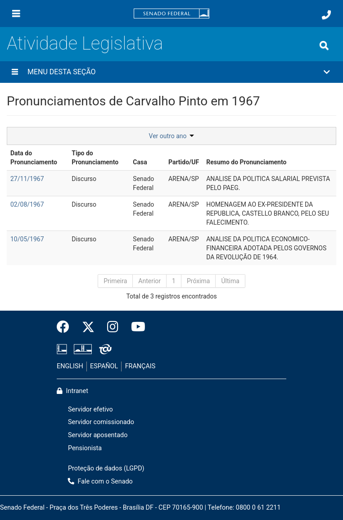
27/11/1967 (27, 178)
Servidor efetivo (90, 409)
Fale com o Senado (100, 481)
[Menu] (16, 13)
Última (230, 281)
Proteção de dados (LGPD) (106, 468)
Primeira (115, 281)
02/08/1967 (27, 204)
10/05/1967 (27, 239)
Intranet (72, 391)
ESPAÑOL (104, 366)
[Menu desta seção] (15, 72)
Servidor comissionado (101, 422)
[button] (171, 72)
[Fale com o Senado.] (326, 15)
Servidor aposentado (97, 435)
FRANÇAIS (140, 366)
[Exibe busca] (324, 45)
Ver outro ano (171, 136)
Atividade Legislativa (85, 43)
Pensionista (85, 448)
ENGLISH (70, 366)
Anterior (149, 281)
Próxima (198, 281)
